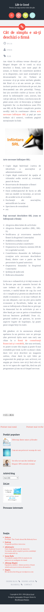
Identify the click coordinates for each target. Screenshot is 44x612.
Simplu (7, 570)
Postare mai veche (34, 426)
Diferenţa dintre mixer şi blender (24, 440)
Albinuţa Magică (11, 563)
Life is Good (22, 4)
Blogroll (15, 584)
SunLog (8, 542)
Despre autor (28, 581)
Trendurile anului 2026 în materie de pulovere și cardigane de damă (18, 559)
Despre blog (11, 581)
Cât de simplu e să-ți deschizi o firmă (22, 34)
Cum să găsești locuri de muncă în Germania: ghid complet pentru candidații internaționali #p (20, 551)
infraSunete (9, 547)
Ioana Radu (9, 556)
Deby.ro (8, 537)
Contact (28, 584)
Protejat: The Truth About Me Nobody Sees (21, 539)
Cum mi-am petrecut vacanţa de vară (26, 450)
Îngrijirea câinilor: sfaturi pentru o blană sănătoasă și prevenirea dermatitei (20, 566)
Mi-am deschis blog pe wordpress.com (19, 572)
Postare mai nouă (9, 426)
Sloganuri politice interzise (15, 544)
